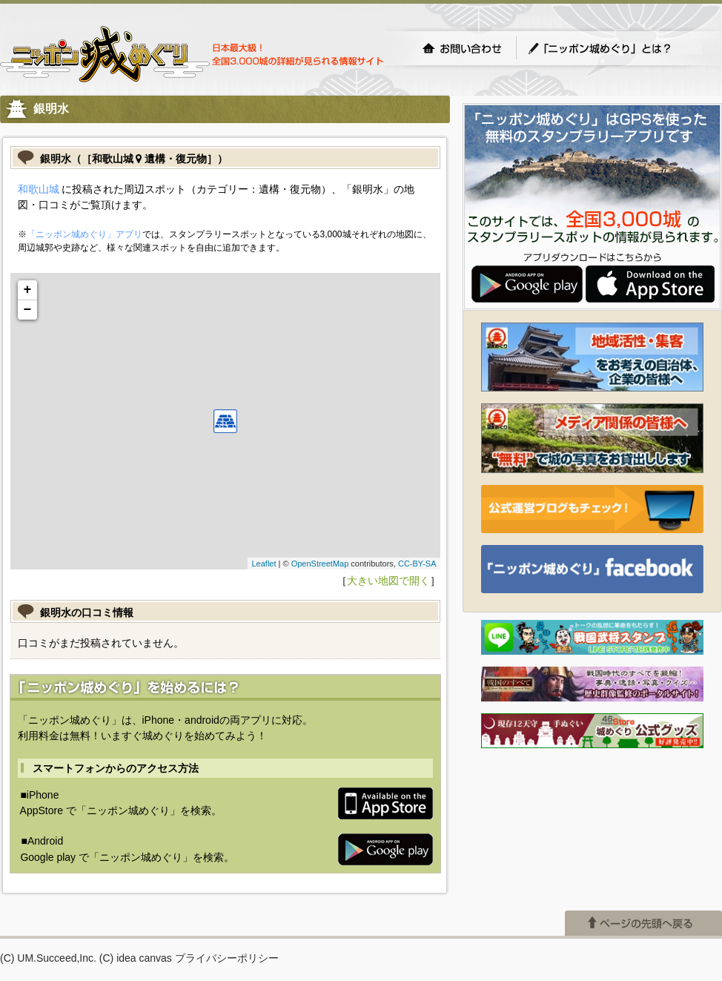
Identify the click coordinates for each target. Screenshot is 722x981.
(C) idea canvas (135, 958)
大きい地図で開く (388, 581)
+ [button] (28, 290)
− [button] (28, 310)
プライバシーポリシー (227, 958)
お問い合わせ (462, 48)
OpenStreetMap (320, 563)
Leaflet (263, 563)
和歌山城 (38, 189)
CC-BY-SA (417, 563)
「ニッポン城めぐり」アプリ (84, 234)
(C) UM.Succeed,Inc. (48, 958)
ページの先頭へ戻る (643, 923)
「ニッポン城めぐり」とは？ (614, 48)
